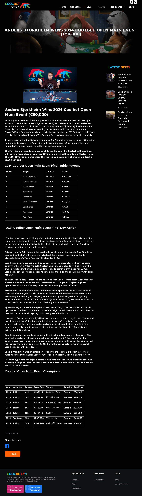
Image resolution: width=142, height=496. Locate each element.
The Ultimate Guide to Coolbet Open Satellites (125, 79)
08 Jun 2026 (122, 87)
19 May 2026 (123, 128)
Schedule (75, 6)
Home (63, 6)
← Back (12, 454)
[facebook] (7, 446)
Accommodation (122, 484)
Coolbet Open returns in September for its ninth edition (125, 118)
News (101, 6)
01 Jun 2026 (122, 107)
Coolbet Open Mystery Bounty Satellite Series (125, 98)
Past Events (76, 488)
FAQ (117, 480)
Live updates (99, 480)
